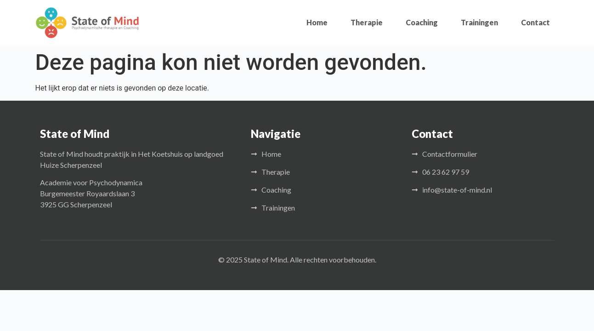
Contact (535, 22)
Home (317, 22)
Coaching (422, 22)
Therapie (367, 22)
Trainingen (479, 22)
